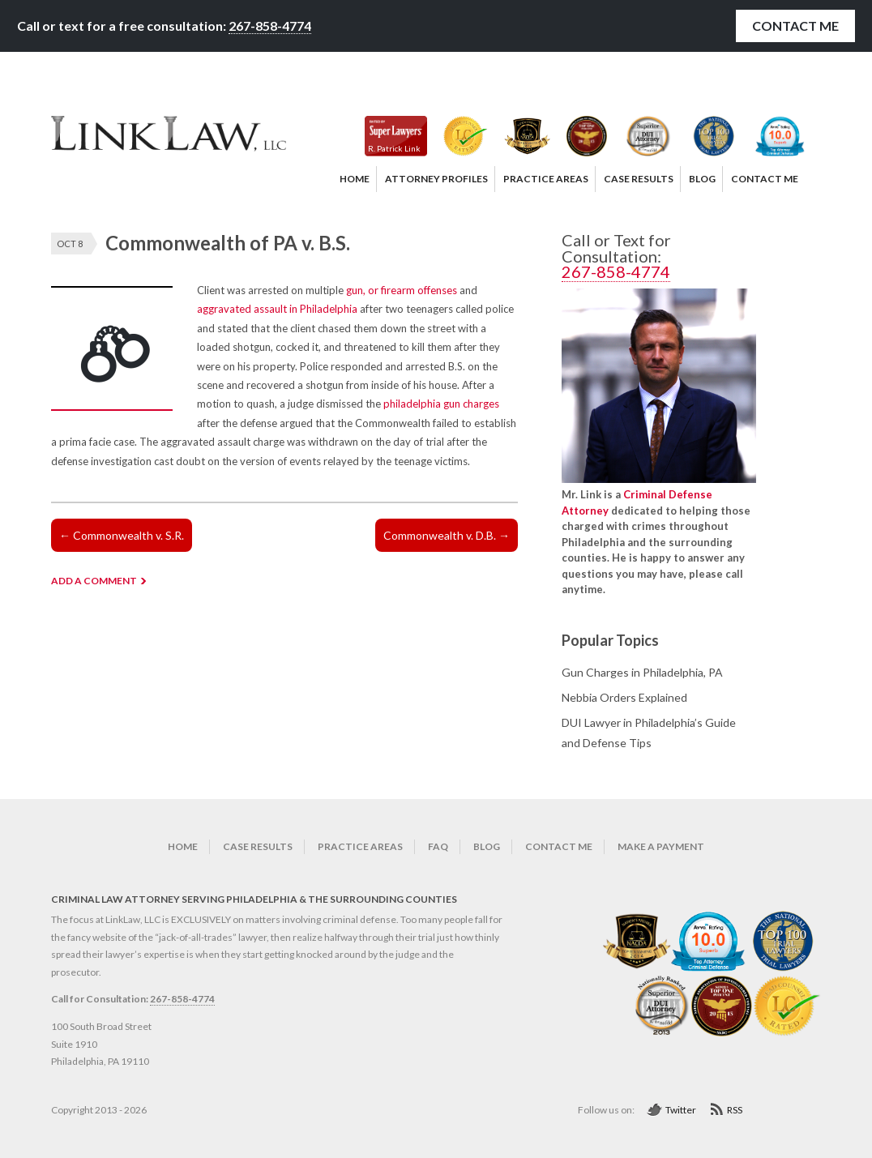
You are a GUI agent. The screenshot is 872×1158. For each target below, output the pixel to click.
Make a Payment (661, 846)
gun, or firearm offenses (401, 290)
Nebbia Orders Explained (624, 697)
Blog (486, 846)
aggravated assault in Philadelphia (277, 308)
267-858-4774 (270, 25)
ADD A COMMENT (94, 581)
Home (183, 846)
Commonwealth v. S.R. (121, 535)
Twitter (680, 1110)
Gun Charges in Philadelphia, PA (642, 672)
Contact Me (795, 25)
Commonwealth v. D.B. (446, 535)
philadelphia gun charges (441, 403)
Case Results (258, 846)
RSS (734, 1110)
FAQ (438, 846)
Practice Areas (360, 846)
